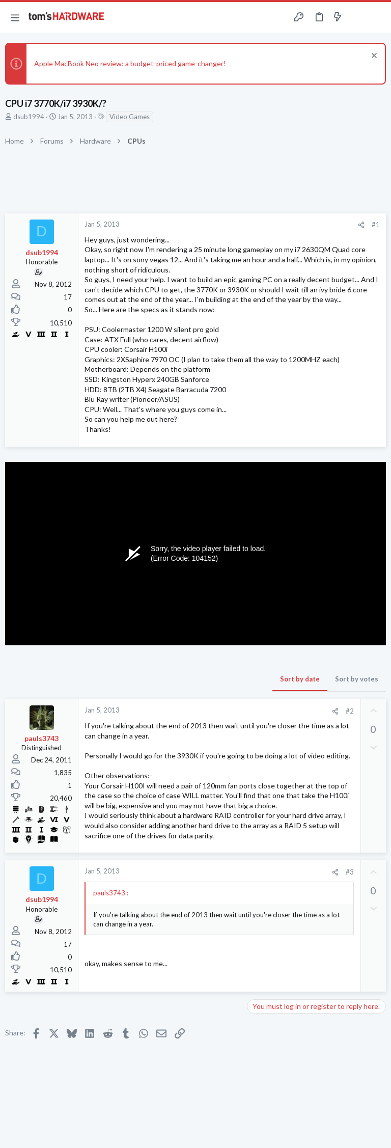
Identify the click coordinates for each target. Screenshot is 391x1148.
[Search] (377, 17)
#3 (350, 872)
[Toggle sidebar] (357, 17)
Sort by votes (356, 679)
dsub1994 (28, 117)
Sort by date (300, 679)
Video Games (129, 117)
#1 (376, 225)
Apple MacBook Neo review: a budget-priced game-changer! (130, 63)
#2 (350, 711)
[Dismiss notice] (373, 56)
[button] (15, 17)
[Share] (361, 225)
